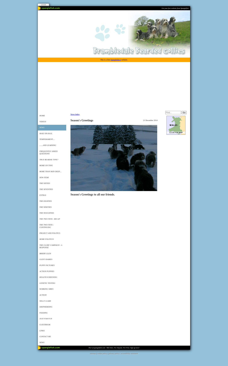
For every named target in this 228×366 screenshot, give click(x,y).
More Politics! (46, 239)
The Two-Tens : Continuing (46, 226)
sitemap (93, 353)
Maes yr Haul (45, 133)
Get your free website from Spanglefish (175, 8)
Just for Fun (45, 319)
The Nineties (45, 207)
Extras (42, 195)
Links (42, 331)
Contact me (45, 336)
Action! (43, 295)
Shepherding (45, 307)
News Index (75, 114)
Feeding (43, 313)
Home (42, 116)
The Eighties (45, 201)
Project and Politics (49, 233)
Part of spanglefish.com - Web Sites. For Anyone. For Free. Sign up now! (114, 348)
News (41, 127)
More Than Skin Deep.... (50, 171)
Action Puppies (46, 271)
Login (43, 5)
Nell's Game (45, 301)
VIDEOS (42, 122)
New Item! (44, 177)
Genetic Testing (47, 283)
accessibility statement (129, 353)
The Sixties (44, 183)
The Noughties (46, 213)
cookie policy (102, 353)
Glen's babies (45, 259)
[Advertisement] (114, 86)
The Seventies (46, 189)
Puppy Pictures (47, 265)
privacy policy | (115, 353)
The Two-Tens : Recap (49, 219)
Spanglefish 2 (116, 60)
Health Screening (48, 277)
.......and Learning (47, 145)
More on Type (46, 165)
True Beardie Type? (48, 160)
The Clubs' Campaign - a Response (50, 246)
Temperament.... (47, 139)
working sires (46, 289)
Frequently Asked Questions (48, 152)
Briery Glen (45, 253)
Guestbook (44, 325)
